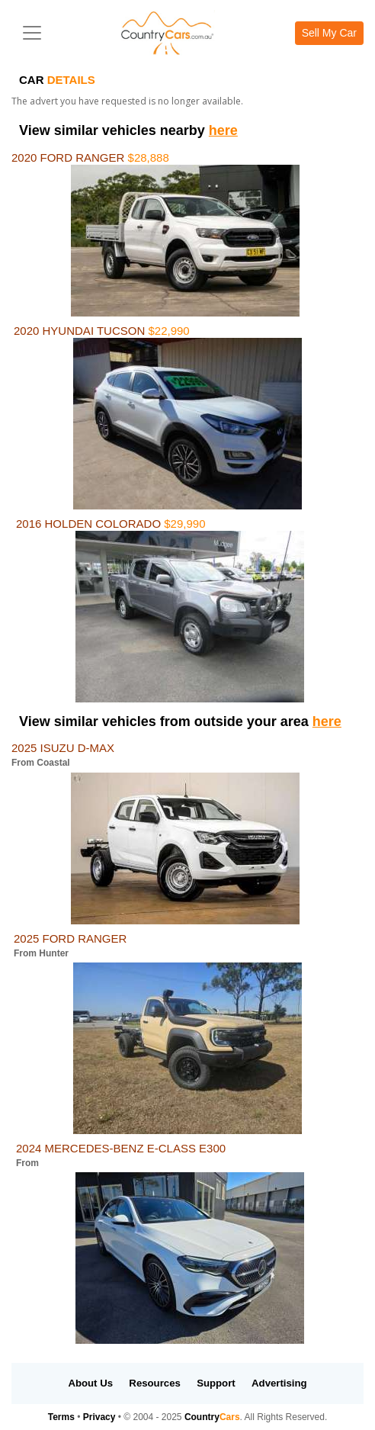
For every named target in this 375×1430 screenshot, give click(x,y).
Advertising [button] (279, 1383)
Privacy (99, 1417)
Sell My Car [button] (329, 33)
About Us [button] (90, 1383)
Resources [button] (154, 1383)
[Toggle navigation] (32, 32)
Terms (61, 1417)
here (223, 130)
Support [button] (216, 1383)
